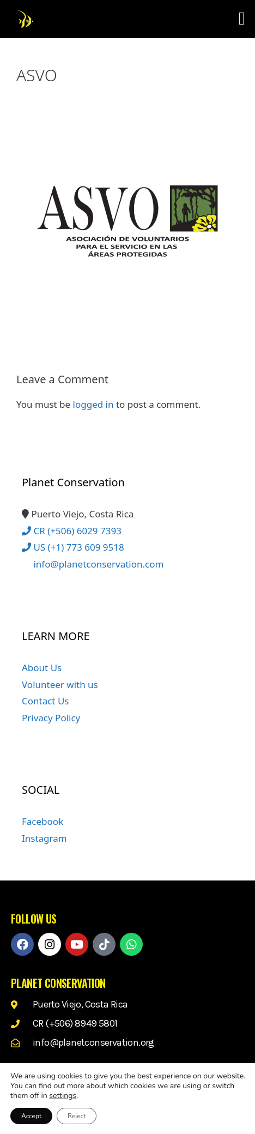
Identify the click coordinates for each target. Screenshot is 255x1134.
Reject (77, 1116)
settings (62, 1096)
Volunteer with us (60, 684)
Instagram (44, 838)
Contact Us (45, 701)
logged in (93, 404)
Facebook (42, 821)
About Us (42, 667)
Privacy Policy (51, 717)
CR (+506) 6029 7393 (72, 530)
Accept (31, 1116)
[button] (242, 19)
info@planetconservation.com (92, 564)
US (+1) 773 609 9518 (73, 547)
